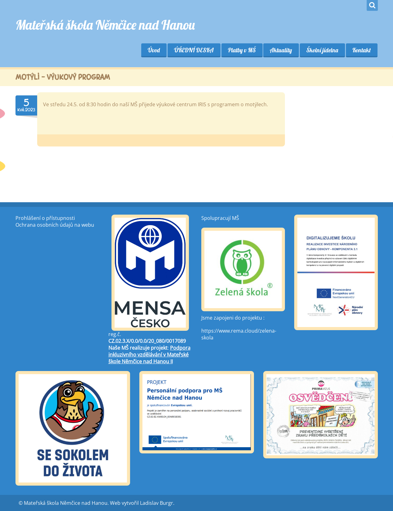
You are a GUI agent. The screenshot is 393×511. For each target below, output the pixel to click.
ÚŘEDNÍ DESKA (193, 50)
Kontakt (361, 50)
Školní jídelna (322, 50)
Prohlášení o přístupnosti (45, 218)
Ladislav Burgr (156, 503)
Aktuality (281, 50)
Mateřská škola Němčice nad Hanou (105, 25)
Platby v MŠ (241, 50)
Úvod (153, 50)
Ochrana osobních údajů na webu (54, 224)
